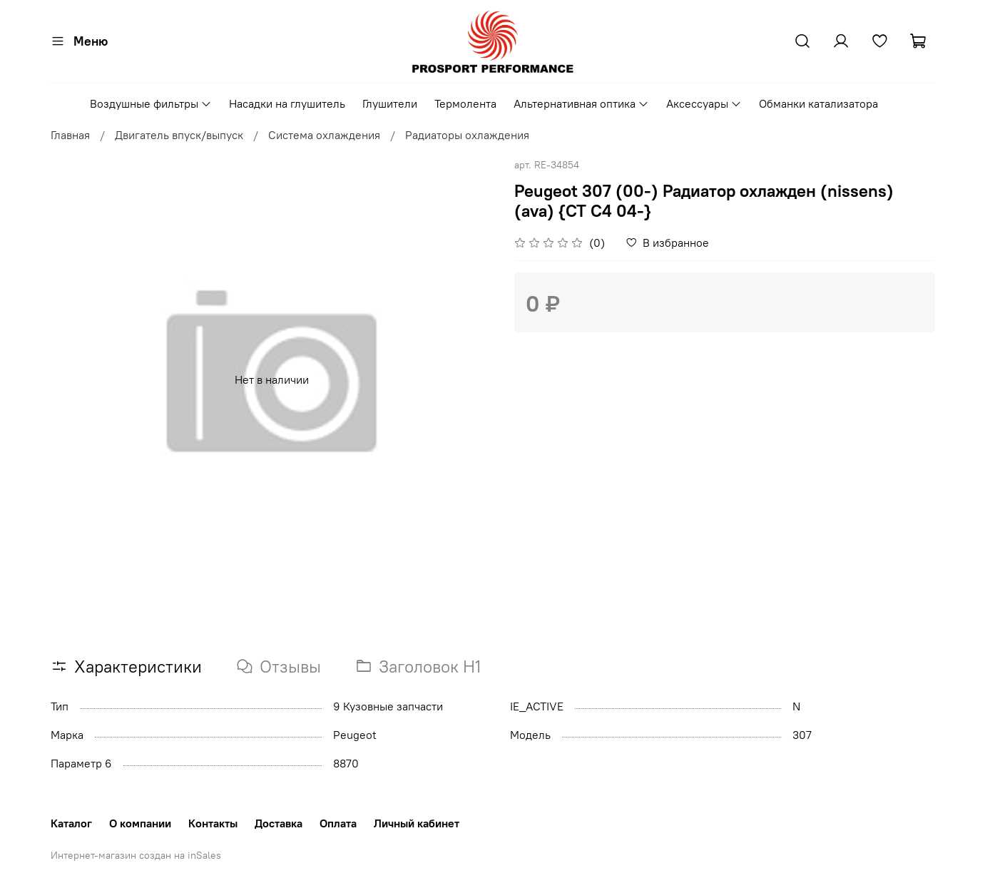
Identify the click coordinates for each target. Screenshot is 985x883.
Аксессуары (704, 103)
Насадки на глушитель (287, 103)
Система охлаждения (324, 135)
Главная (70, 135)
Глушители (389, 103)
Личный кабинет (416, 823)
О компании (140, 823)
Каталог (71, 823)
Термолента (465, 103)
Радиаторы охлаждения (467, 135)
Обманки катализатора (818, 103)
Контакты (213, 823)
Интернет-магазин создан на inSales (136, 855)
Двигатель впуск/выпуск (179, 135)
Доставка (278, 823)
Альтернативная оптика (581, 103)
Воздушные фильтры (151, 103)
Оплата (338, 823)
